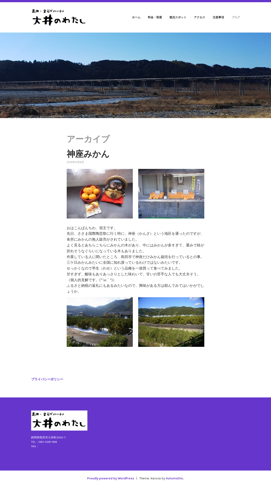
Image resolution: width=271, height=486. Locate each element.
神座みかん (88, 154)
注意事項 (218, 17)
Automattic (174, 478)
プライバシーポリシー (47, 379)
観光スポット (178, 17)
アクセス (199, 17)
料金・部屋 (155, 17)
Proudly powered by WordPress (110, 478)
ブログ (236, 17)
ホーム (136, 17)
